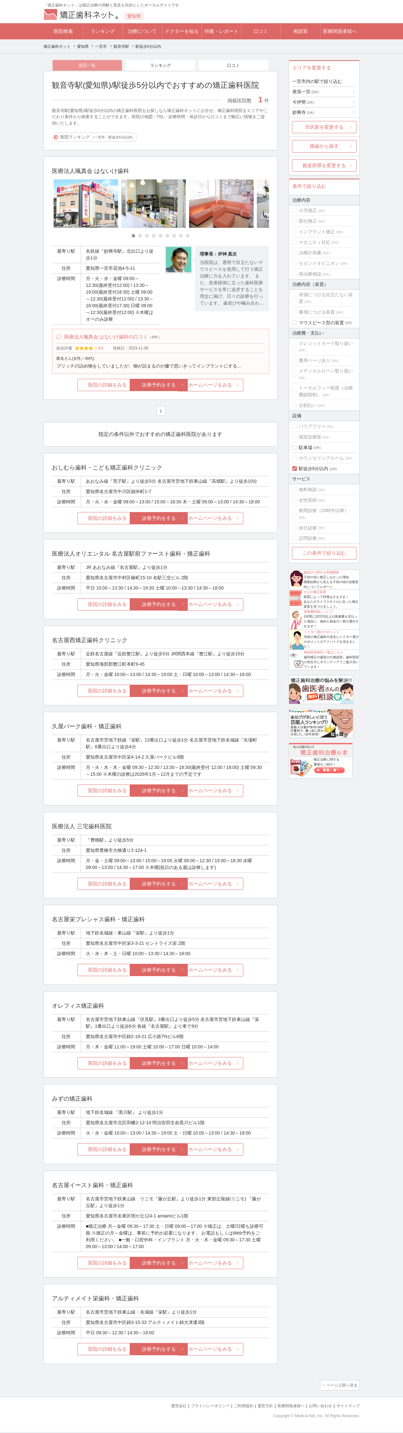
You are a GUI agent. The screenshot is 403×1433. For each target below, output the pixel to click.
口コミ (261, 31)
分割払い (308, 405)
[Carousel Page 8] (181, 236)
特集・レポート (221, 31)
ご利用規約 (235, 1407)
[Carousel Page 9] (187, 236)
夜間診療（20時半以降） (324, 510)
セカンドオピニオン (319, 263)
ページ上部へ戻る (341, 1387)
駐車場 (305, 447)
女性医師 (308, 500)
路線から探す (324, 146)
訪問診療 (308, 538)
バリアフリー (312, 426)
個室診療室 (310, 436)
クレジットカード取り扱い (326, 343)
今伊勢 (303, 102)
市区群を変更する (324, 127)
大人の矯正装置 (315, 592)
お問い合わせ (317, 1407)
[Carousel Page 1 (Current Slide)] (133, 236)
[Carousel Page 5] (160, 236)
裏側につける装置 (317, 312)
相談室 (300, 31)
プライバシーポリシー (200, 1407)
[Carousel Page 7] (174, 236)
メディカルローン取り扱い (326, 370)
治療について (142, 31)
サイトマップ (347, 1407)
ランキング (103, 31)
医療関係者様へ (340, 31)
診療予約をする (160, 387)
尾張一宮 (305, 91)
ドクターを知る (182, 31)
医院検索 (63, 31)
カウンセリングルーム (321, 457)
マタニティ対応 (314, 242)
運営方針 (258, 1407)
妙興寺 (303, 112)
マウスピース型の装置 (321, 322)
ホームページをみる (233, 387)
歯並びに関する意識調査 (321, 572)
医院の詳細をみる (87, 387)
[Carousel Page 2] (140, 236)
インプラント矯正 (317, 231)
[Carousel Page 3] (147, 236)
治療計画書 (310, 252)
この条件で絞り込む (324, 553)
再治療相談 (310, 274)
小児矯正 (308, 210)
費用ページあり (314, 360)
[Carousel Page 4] (154, 236)
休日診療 (308, 527)
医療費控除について (318, 611)
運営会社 (165, 1407)
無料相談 (308, 489)
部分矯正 (308, 221)
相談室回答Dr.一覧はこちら (324, 652)
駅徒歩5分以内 (313, 468)
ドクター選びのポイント (321, 632)
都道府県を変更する (324, 165)
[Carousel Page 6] (167, 236)
